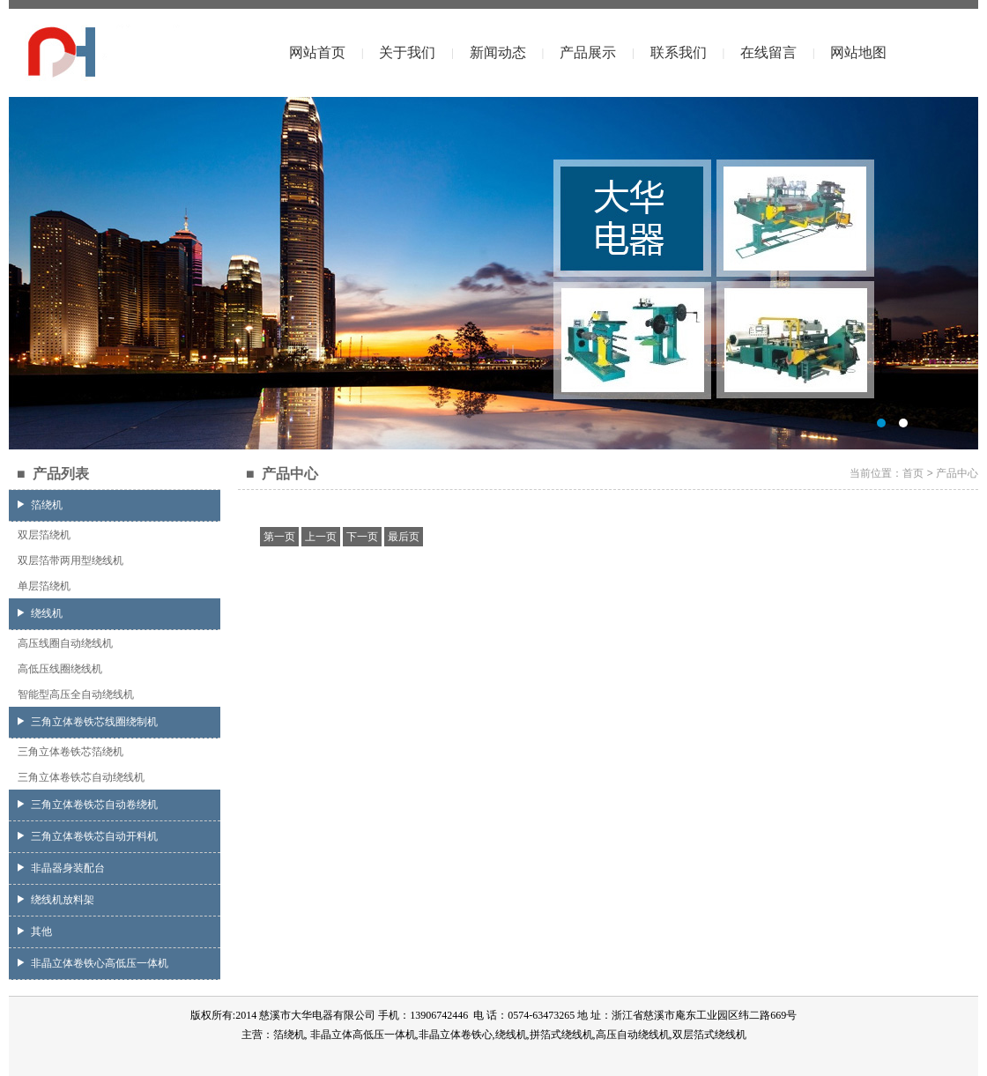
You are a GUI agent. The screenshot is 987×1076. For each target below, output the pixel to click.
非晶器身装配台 (61, 868)
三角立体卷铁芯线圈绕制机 (88, 722)
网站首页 (317, 52)
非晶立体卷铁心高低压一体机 (93, 963)
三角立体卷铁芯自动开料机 (88, 836)
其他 (35, 931)
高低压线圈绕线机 (60, 669)
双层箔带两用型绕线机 (70, 560)
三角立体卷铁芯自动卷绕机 (88, 804)
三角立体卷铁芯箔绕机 (70, 752)
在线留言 (768, 52)
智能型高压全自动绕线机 (76, 694)
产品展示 (588, 52)
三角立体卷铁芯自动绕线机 (81, 777)
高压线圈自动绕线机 (65, 643)
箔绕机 (40, 505)
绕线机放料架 (56, 900)
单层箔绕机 (44, 586)
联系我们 (678, 52)
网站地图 (858, 52)
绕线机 (40, 613)
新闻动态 (498, 52)
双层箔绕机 (44, 535)
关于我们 (407, 52)
